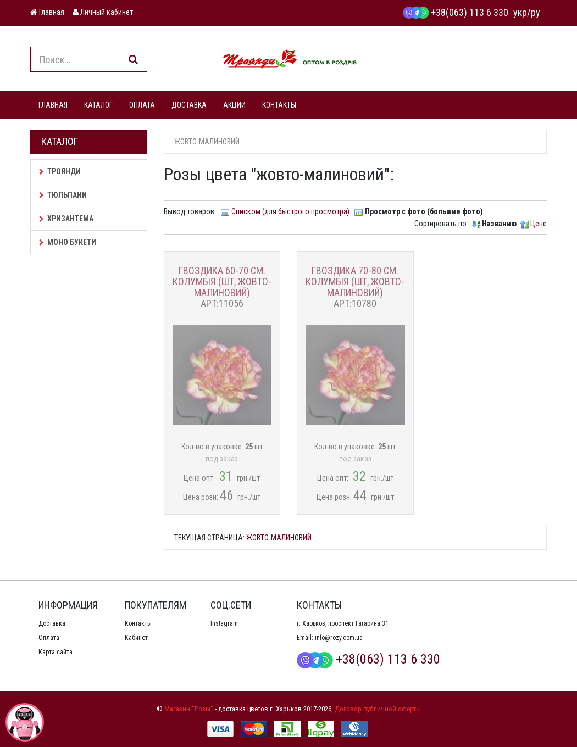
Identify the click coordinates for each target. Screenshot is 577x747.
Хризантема (66, 218)
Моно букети (67, 242)
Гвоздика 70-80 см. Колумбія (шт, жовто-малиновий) (355, 281)
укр (520, 12)
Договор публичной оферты (378, 709)
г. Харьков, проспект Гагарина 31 (343, 623)
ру (535, 12)
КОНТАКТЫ (279, 105)
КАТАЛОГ (98, 105)
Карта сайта (55, 652)
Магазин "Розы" (188, 709)
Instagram (224, 623)
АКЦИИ (234, 105)
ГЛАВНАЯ (53, 105)
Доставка (51, 623)
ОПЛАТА (142, 105)
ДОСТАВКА (189, 105)
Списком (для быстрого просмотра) (290, 211)
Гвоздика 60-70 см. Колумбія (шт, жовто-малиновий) (222, 281)
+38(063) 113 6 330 (455, 12)
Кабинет (136, 638)
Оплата (48, 638)
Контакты (138, 623)
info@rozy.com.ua (339, 638)
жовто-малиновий (279, 537)
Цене (538, 223)
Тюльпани (63, 195)
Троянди (60, 171)
